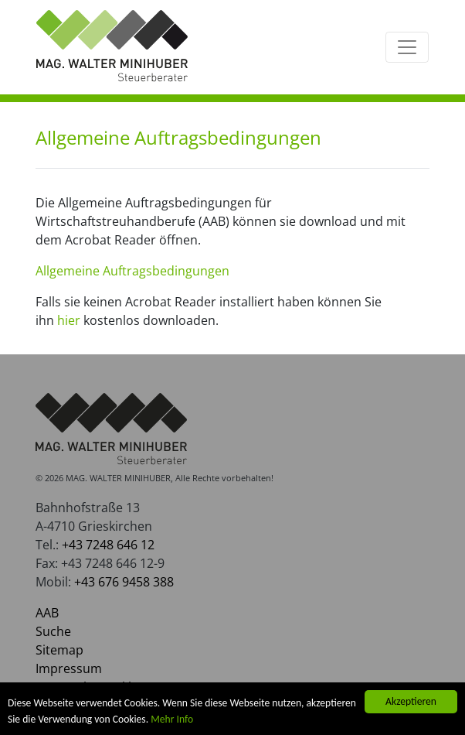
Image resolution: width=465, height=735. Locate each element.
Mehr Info (172, 719)
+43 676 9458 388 (124, 581)
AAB (47, 612)
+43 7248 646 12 (108, 544)
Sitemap (59, 649)
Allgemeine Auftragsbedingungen (132, 270)
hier (68, 320)
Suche (53, 631)
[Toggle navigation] (407, 47)
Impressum (69, 668)
